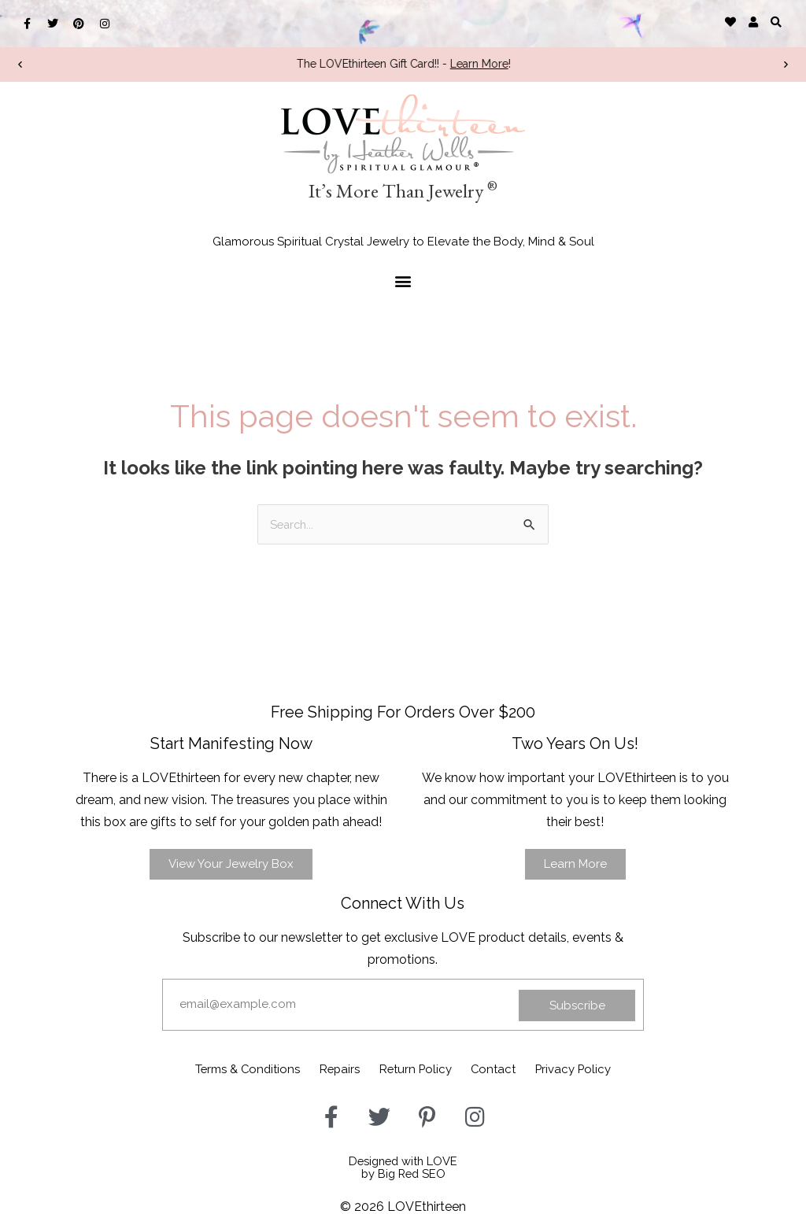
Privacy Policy (606, 1067)
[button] (776, 21)
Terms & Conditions (215, 1067)
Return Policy (417, 1067)
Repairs (325, 1067)
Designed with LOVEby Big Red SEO (403, 1163)
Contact (510, 1067)
